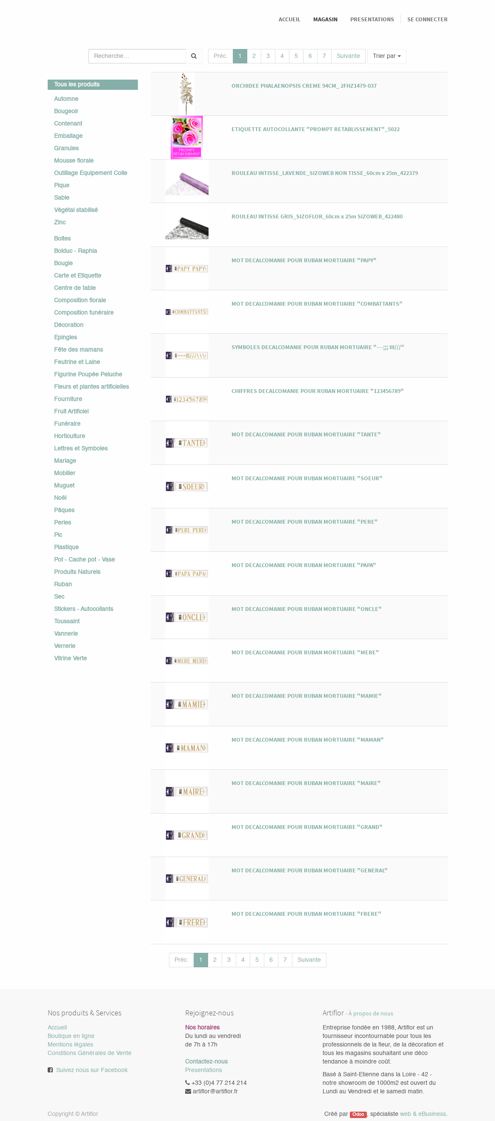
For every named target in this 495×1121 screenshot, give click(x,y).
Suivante (348, 56)
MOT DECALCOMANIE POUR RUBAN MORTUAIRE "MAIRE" (306, 783)
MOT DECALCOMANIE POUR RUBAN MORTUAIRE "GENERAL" (310, 870)
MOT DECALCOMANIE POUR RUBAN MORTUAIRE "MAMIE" (307, 696)
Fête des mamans (78, 350)
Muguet (64, 486)
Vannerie (66, 634)
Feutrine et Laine (77, 362)
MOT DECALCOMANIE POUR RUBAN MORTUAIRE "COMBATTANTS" (317, 303)
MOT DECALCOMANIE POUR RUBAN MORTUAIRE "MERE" (305, 652)
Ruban (63, 585)
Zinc (60, 223)
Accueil (57, 1028)
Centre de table (75, 288)
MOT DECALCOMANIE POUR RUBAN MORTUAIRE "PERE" (305, 521)
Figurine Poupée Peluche (88, 375)
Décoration (68, 325)
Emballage (68, 136)
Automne (66, 99)
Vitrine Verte (70, 659)
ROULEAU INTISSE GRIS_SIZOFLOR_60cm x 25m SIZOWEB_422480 (317, 216)
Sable (61, 198)
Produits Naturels (77, 572)
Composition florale (80, 301)
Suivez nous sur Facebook (92, 1070)
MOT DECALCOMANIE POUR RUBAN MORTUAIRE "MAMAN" (308, 739)
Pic (58, 535)
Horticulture (69, 436)
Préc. (221, 56)
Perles (62, 523)
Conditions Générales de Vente (90, 1053)
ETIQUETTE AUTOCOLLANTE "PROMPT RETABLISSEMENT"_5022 (316, 129)
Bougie (63, 264)
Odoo (358, 1114)
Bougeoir (66, 112)
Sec (59, 597)
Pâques (64, 510)
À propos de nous (371, 1013)
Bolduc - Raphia (75, 251)
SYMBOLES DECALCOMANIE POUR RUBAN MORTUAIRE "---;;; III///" (318, 347)
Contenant (68, 124)
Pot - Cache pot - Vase (84, 560)
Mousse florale (74, 161)
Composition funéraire (84, 313)
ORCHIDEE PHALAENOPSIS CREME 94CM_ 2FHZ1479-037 (304, 85)
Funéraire (67, 424)
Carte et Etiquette (77, 276)
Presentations (203, 1070)
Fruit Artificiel (71, 412)
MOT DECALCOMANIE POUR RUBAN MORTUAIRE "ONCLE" (307, 609)
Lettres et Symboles (81, 449)
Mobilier (64, 473)
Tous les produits (77, 85)
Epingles (65, 338)
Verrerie (64, 646)
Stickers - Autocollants (83, 609)
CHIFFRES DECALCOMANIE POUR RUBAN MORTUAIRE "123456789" (318, 391)
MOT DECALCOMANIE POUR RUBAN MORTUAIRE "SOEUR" (307, 478)
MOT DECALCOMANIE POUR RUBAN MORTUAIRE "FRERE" (306, 913)
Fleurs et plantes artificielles (91, 387)
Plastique (66, 547)
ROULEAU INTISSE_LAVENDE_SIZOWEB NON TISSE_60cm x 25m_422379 (325, 173)
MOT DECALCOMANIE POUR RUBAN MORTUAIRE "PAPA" (304, 565)
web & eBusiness (423, 1114)
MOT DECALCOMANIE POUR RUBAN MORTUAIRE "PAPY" (304, 260)
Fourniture (68, 399)
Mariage (65, 461)
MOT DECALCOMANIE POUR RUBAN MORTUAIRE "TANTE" (306, 434)
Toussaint (67, 622)
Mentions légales (70, 1045)
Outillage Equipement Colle (90, 173)
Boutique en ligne (71, 1036)
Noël (60, 498)
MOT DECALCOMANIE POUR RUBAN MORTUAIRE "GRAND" (307, 827)
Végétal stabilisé (76, 210)
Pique (61, 186)
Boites (62, 239)
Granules (66, 149)
